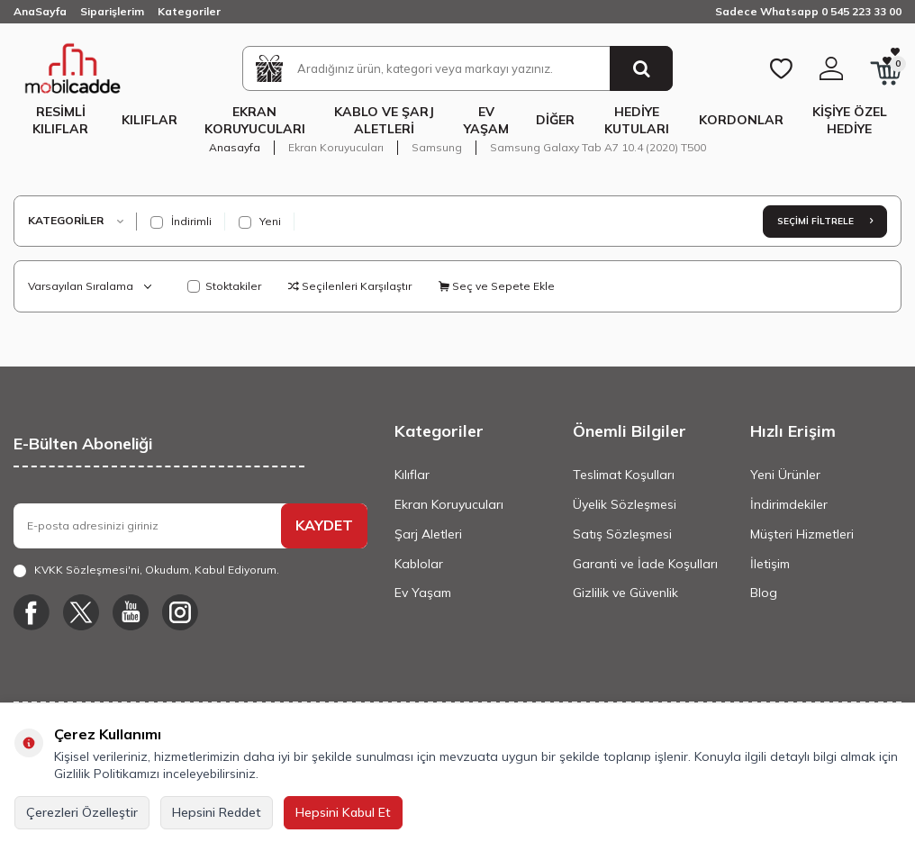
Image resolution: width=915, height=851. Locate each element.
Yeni (260, 221)
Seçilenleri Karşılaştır (350, 286)
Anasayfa (234, 147)
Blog (763, 592)
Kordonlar (741, 120)
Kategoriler (189, 11)
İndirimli (181, 221)
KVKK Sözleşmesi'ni (87, 569)
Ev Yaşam (486, 120)
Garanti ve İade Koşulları (645, 564)
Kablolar (418, 564)
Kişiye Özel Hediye (849, 120)
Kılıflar (149, 120)
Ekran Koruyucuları (254, 120)
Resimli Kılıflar (60, 120)
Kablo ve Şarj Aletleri (384, 120)
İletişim (770, 564)
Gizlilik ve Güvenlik (625, 592)
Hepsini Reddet (216, 812)
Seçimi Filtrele (825, 221)
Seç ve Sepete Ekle (497, 286)
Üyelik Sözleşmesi (624, 504)
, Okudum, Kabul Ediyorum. (146, 570)
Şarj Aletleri (428, 534)
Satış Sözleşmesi (622, 534)
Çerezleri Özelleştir (82, 812)
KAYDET (324, 525)
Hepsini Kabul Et (343, 812)
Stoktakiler (224, 286)
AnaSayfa (40, 11)
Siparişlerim (112, 11)
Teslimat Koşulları (624, 474)
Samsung (437, 147)
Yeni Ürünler (785, 474)
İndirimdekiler (789, 504)
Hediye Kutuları (636, 120)
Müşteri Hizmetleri (802, 534)
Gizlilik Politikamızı (106, 773)
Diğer (555, 120)
